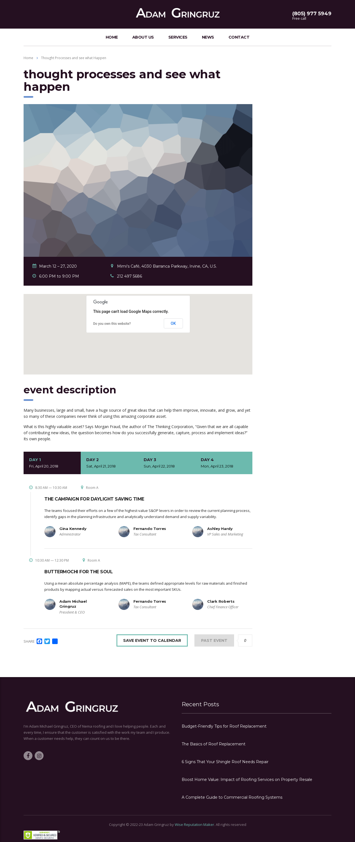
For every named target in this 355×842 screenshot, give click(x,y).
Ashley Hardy (219, 528)
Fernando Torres (149, 528)
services (177, 37)
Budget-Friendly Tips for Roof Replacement (224, 726)
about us (143, 37)
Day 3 (167, 463)
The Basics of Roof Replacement (213, 744)
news (208, 37)
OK (173, 323)
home (112, 37)
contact (239, 37)
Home (28, 58)
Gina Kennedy (72, 528)
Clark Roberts (220, 601)
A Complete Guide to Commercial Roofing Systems (232, 797)
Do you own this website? (112, 324)
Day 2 (109, 463)
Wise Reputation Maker (194, 824)
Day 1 (52, 463)
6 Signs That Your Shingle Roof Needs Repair (225, 761)
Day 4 (224, 463)
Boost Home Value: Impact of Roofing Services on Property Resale (247, 779)
